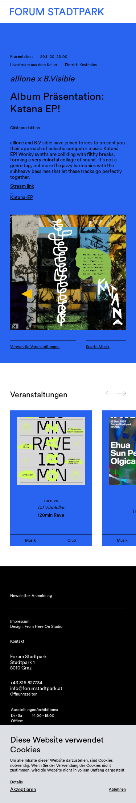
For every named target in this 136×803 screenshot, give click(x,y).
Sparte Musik (98, 347)
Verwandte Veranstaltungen (34, 347)
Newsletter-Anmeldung (31, 596)
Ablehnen (117, 789)
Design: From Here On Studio (36, 627)
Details (16, 782)
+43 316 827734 (26, 682)
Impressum (19, 622)
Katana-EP (21, 197)
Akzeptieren (23, 789)
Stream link (22, 186)
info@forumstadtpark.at (36, 688)
